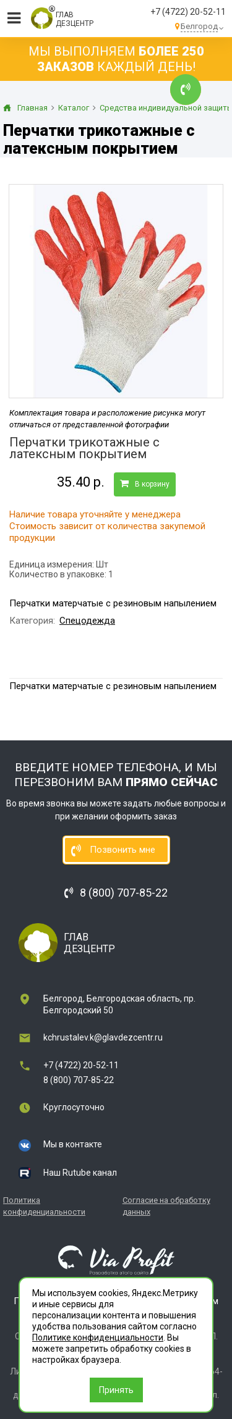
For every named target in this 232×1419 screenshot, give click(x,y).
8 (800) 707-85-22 (78, 1080)
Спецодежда (87, 620)
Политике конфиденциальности (97, 1337)
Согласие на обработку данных (166, 1205)
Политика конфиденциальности (44, 1205)
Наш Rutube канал (80, 1173)
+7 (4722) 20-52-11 (188, 12)
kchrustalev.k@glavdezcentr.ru (103, 1037)
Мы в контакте (72, 1144)
